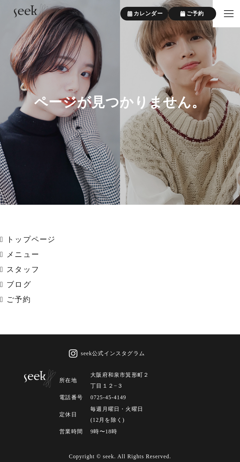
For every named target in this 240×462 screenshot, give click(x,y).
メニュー (22, 254)
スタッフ (23, 269)
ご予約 (18, 299)
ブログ (18, 284)
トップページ (31, 239)
